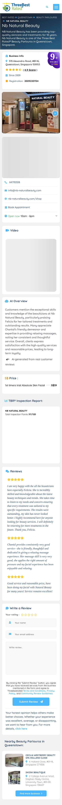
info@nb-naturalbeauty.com (24, 190)
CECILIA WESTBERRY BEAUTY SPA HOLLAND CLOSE (40, 756)
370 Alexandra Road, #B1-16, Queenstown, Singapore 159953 (23, 63)
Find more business (31, 793)
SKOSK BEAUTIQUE (35, 772)
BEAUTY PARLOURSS (46, 17)
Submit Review (31, 701)
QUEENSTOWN (25, 17)
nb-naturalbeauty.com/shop (24, 198)
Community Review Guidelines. (37, 693)
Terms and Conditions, (35, 690)
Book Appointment (19, 207)
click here (21, 728)
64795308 (14, 182)
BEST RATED (8, 17)
